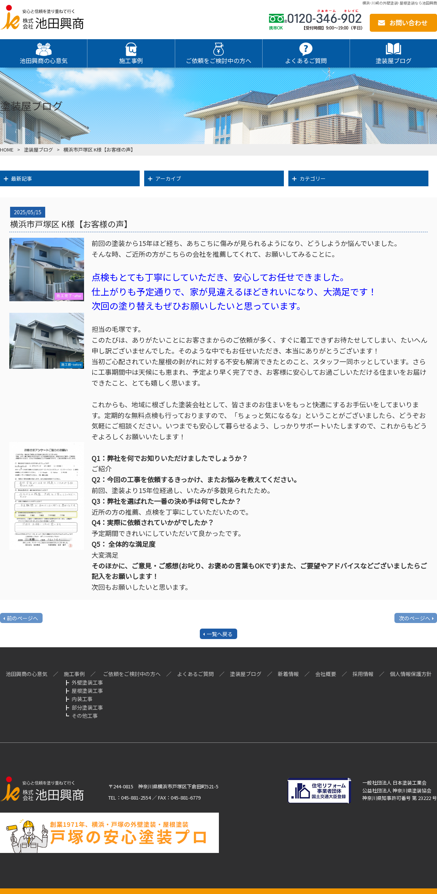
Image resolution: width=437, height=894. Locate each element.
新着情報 (288, 673)
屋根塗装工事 (87, 690)
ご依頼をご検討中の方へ (132, 673)
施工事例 (74, 673)
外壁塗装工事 (87, 682)
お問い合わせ (408, 22)
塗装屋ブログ (38, 149)
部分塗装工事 (87, 707)
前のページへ (22, 618)
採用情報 (363, 673)
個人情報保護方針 (411, 673)
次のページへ (414, 618)
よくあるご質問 (195, 673)
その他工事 (85, 715)
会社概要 (325, 673)
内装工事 (82, 699)
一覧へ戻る (220, 634)
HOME (6, 149)
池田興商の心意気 (26, 673)
